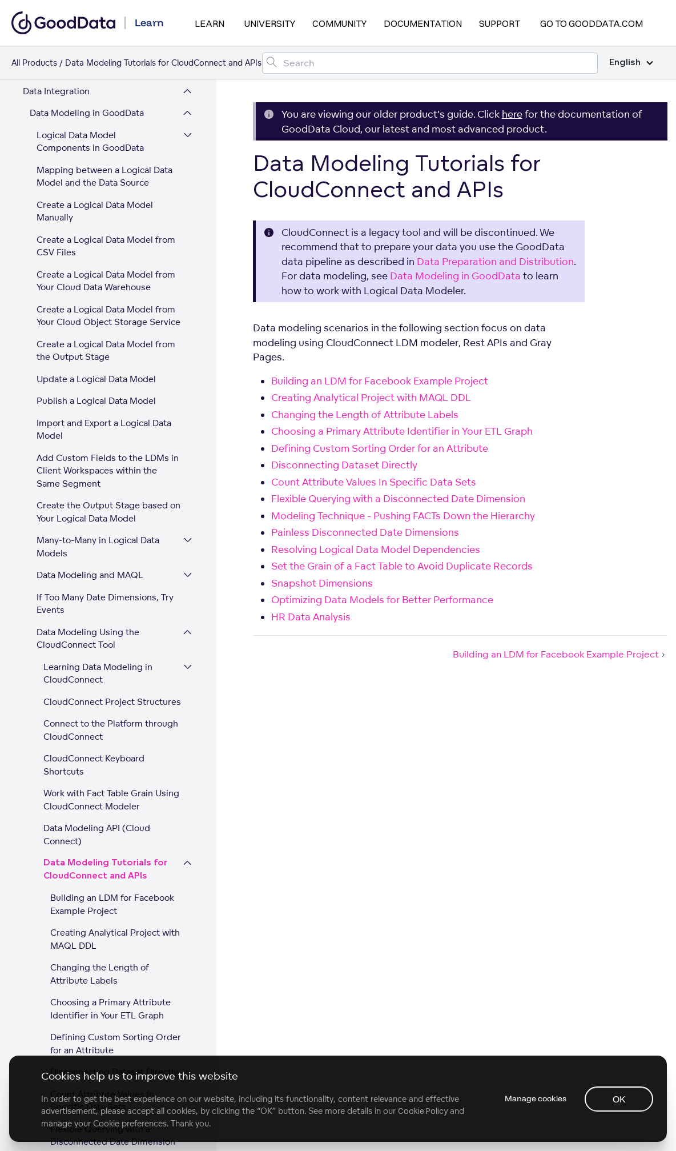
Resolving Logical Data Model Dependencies (111, 816)
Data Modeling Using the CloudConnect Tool (88, 214)
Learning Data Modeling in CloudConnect (97, 249)
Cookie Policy (423, 1111)
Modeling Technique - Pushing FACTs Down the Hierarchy (113, 746)
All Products (34, 62)
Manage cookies (535, 1098)
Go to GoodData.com (591, 23)
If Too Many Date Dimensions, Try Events (105, 179)
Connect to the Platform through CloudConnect (110, 306)
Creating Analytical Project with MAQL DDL (115, 515)
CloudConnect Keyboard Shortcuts (93, 340)
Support (499, 23)
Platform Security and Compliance (93, 1036)
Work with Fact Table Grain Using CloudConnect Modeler (111, 375)
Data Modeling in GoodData (455, 276)
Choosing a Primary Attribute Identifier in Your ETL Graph (110, 584)
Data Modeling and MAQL (90, 150)
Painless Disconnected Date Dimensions (108, 781)
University (269, 23)
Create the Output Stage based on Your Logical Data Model (108, 87)
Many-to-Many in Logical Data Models (98, 122)
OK (619, 1099)
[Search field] (430, 63)
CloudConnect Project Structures (112, 277)
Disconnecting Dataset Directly (114, 647)
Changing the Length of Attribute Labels (99, 550)
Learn (209, 23)
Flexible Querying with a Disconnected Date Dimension (112, 711)
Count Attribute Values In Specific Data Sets (102, 676)
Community (339, 23)
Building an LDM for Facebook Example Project (112, 480)
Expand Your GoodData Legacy (86, 1014)
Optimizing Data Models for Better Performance (107, 907)
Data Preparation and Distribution (99, 957)
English (631, 62)
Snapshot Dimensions (95, 878)
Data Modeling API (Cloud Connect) (96, 410)
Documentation (423, 23)
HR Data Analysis (84, 935)
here (512, 114)
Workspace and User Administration (65, 986)
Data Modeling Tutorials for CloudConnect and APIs (105, 445)
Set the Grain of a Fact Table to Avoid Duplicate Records (114, 851)
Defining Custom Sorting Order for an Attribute (115, 619)
